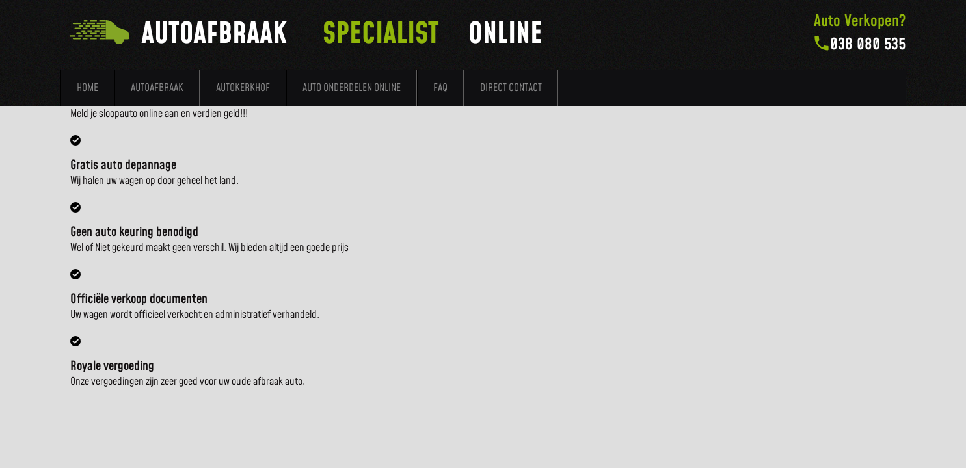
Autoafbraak (157, 88)
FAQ (440, 88)
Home (87, 88)
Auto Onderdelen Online (351, 88)
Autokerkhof (243, 88)
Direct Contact (511, 88)
